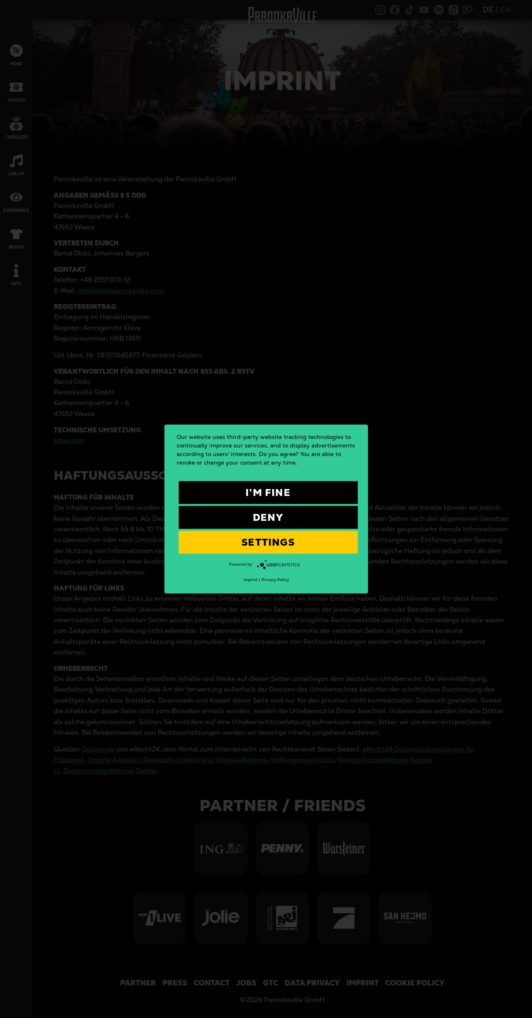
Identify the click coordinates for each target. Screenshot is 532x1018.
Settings (268, 542)
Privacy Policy (275, 579)
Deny (268, 517)
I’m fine (268, 492)
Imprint (250, 579)
